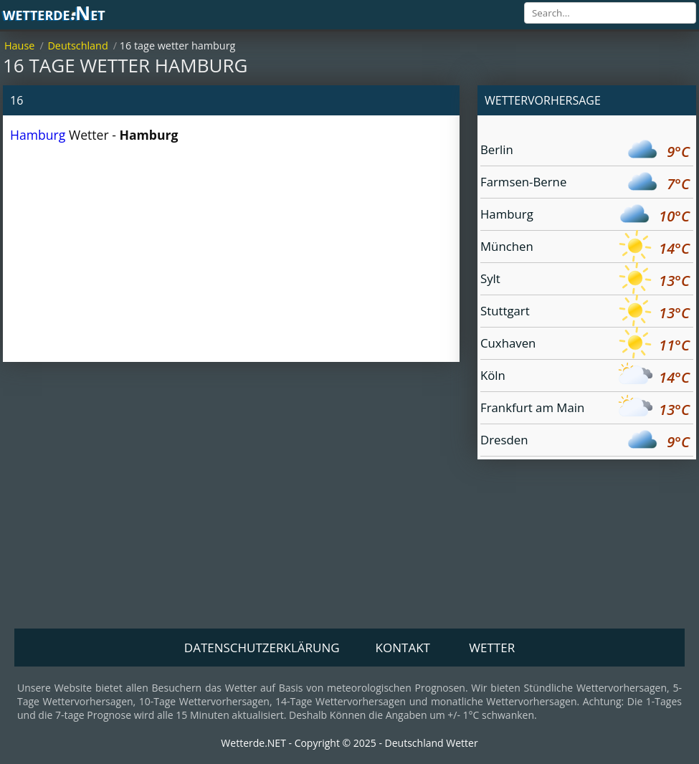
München (585, 248)
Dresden (585, 442)
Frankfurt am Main (585, 409)
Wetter (492, 647)
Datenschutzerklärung (262, 647)
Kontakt (403, 647)
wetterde (54, 14)
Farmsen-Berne (585, 184)
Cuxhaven (585, 345)
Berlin (585, 151)
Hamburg (37, 134)
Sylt (585, 280)
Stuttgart (585, 313)
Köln (585, 377)
